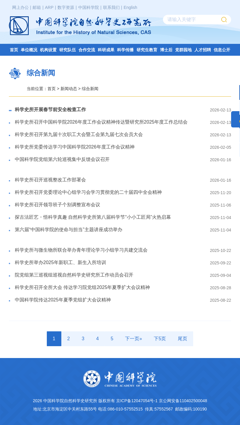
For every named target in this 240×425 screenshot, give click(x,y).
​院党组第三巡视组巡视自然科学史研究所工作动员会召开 (74, 274)
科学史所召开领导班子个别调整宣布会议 (57, 204)
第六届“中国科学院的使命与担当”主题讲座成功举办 (68, 229)
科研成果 (106, 49)
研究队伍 (67, 49)
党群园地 (183, 49)
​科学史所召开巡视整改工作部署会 (50, 179)
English (130, 7)
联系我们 (111, 7)
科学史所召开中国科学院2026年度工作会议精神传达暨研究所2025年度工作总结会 (101, 121)
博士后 (166, 49)
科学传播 (125, 49)
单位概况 (29, 49)
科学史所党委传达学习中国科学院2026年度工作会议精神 (75, 146)
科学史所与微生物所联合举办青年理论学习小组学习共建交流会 (81, 250)
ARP (49, 7)
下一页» (133, 338)
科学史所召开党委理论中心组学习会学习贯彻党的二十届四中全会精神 (88, 192)
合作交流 (87, 49)
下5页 (160, 338)
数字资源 (65, 7)
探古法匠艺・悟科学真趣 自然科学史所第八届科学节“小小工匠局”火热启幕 (93, 217)
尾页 (182, 338)
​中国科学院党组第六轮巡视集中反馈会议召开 (62, 159)
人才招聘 (202, 49)
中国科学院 (88, 7)
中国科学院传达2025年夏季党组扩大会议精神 (63, 299)
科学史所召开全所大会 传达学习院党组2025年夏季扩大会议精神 (82, 287)
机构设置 (48, 49)
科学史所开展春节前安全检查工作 (50, 109)
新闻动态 (68, 88)
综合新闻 (90, 88)
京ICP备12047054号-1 (137, 400)
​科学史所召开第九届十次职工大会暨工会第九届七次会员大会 (79, 134)
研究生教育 (147, 49)
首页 (14, 49)
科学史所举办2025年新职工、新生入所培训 (60, 262)
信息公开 (222, 49)
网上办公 (20, 7)
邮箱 (37, 7)
